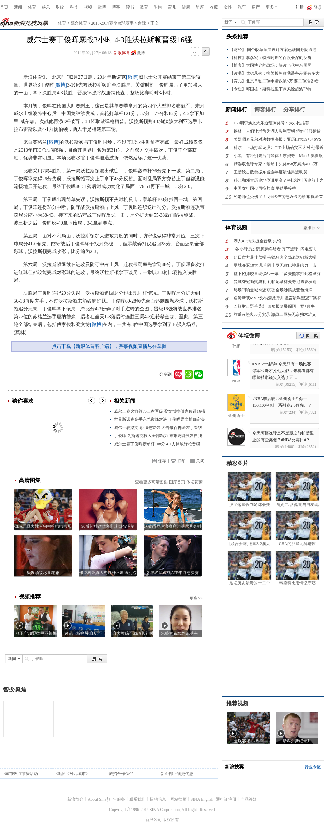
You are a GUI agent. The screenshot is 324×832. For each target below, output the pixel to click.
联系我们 (137, 799)
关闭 (200, 461)
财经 (60, 7)
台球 (142, 23)
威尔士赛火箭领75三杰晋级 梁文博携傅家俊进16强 (159, 411)
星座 (200, 7)
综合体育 (79, 23)
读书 (130, 7)
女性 (228, 7)
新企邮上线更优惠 (177, 773)
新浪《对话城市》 (73, 773)
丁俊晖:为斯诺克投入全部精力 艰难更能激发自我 (158, 435)
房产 (256, 7)
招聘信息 (158, 799)
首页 (4, 7)
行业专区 (313, 767)
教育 (144, 7)
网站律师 (178, 799)
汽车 (242, 7)
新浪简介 (75, 799)
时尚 (158, 7)
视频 (88, 7)
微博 (102, 7)
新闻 (18, 7)
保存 (162, 461)
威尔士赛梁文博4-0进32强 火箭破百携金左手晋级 (158, 427)
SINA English (202, 799)
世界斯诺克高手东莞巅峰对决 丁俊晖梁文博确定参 (159, 419)
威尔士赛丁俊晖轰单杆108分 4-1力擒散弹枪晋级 (157, 444)
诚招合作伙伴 (121, 773)
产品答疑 (248, 799)
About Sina (97, 799)
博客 (116, 7)
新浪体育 (122, 52)
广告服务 (117, 799)
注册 (300, 7)
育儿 (172, 7)
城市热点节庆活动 (21, 773)
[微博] (132, 77)
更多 (270, 7)
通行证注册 (226, 799)
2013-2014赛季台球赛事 (112, 23)
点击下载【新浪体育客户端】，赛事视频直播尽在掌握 (109, 346)
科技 (74, 7)
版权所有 (171, 819)
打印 (181, 461)
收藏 (214, 7)
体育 (32, 7)
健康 (186, 7)
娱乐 (46, 7)
